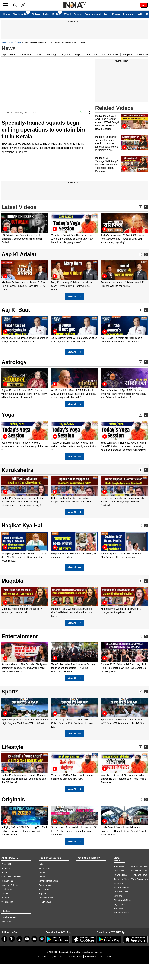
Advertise (5, 872)
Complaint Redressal (11, 877)
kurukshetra (91, 54)
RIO (101, 956)
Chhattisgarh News (122, 900)
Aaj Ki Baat (15, 310)
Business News (46, 898)
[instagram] (19, 939)
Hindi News (6, 889)
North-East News (122, 887)
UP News (118, 896)
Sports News (45, 885)
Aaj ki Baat (25, 54)
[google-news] (42, 939)
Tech (106, 14)
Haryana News (120, 875)
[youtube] (27, 939)
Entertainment (93, 14)
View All (74, 296)
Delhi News (119, 871)
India (46, 14)
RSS (109, 956)
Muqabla (127, 54)
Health (139, 14)
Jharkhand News (121, 879)
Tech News (44, 889)
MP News (118, 883)
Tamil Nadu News (122, 892)
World (67, 14)
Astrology (51, 54)
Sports (78, 14)
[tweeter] (12, 939)
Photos (116, 14)
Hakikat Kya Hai (110, 54)
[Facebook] (4, 939)
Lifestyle (128, 14)
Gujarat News (120, 904)
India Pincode (7, 921)
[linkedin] (34, 939)
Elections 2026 (21, 14)
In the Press (7, 881)
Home (6, 14)
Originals (65, 54)
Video (11, 42)
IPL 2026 (56, 14)
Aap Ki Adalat (18, 254)
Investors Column (9, 885)
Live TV (5, 893)
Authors (5, 898)
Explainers (44, 893)
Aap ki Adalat (8, 54)
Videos (36, 14)
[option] (25, 228)
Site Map (42, 956)
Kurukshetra (17, 470)
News (3, 42)
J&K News (118, 908)
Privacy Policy (75, 956)
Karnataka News (121, 913)
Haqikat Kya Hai (21, 525)
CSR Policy (90, 956)
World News (44, 868)
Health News (45, 902)
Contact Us (6, 864)
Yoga (77, 54)
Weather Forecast (9, 917)
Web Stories (7, 902)
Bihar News (119, 866)
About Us (5, 868)
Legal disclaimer (57, 956)
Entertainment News (48, 881)
